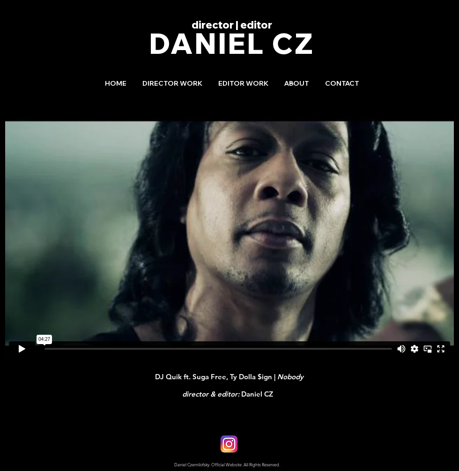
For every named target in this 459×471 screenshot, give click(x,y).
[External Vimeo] (229, 233)
